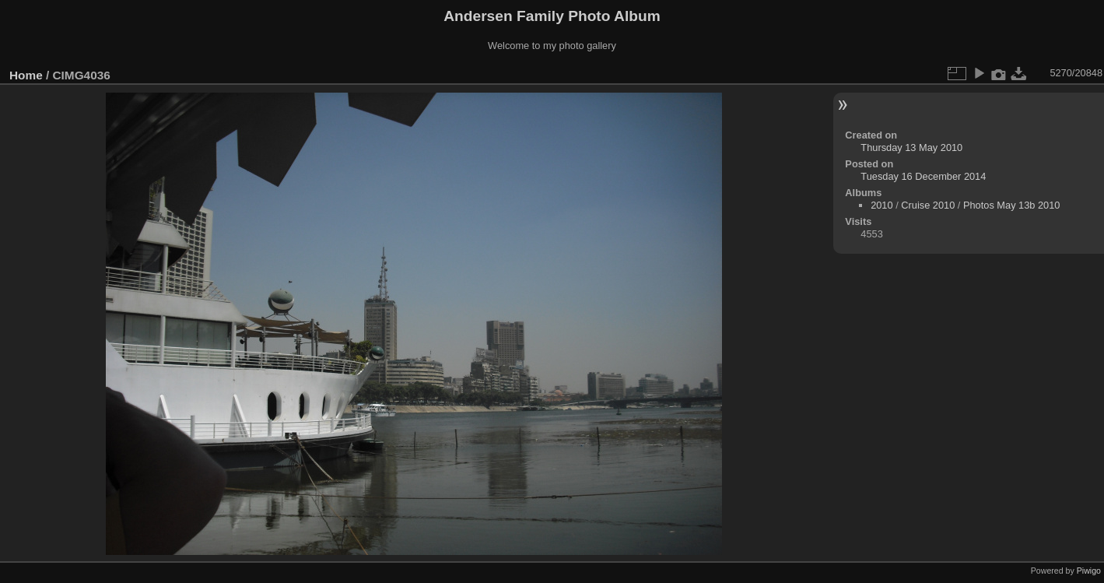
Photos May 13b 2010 (1011, 205)
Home (26, 75)
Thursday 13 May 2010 (911, 147)
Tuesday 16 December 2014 (923, 176)
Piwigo (1089, 570)
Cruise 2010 (928, 205)
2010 (881, 205)
